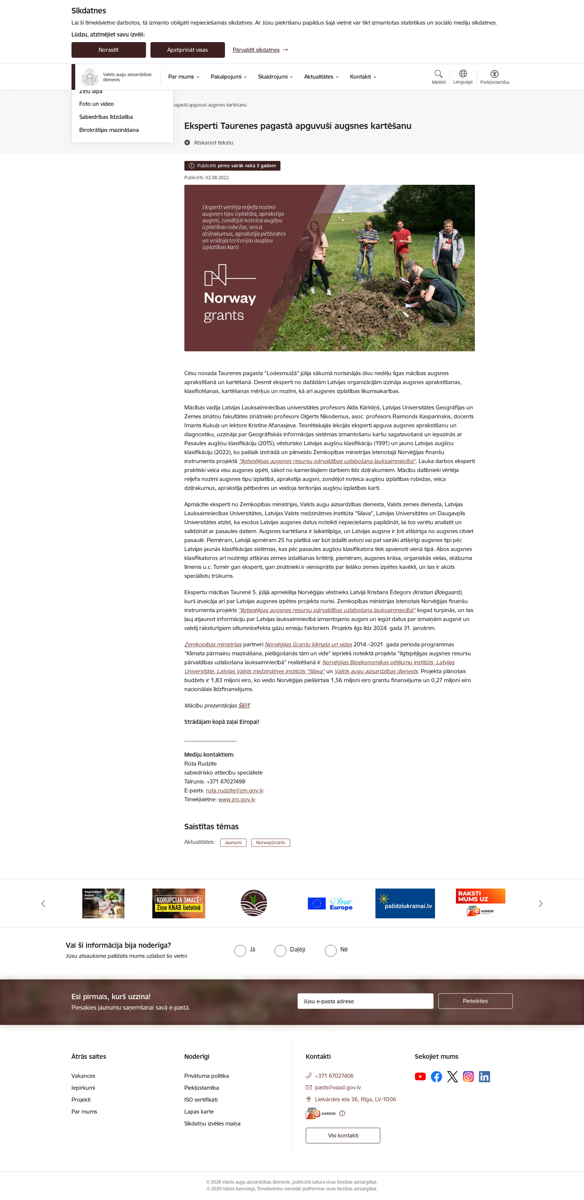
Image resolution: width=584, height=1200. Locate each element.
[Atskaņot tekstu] (214, 142)
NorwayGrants (270, 842)
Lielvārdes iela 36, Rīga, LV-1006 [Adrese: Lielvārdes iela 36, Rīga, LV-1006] (355, 1099)
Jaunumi (90, 126)
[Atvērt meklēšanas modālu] (439, 78)
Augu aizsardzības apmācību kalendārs (115, 155)
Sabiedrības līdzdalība (106, 196)
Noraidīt (108, 49)
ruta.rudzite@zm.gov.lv (234, 790)
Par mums (84, 1111)
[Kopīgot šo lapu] (494, 141)
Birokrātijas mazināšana (109, 209)
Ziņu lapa (90, 171)
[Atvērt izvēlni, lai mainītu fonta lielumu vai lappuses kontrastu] (495, 78)
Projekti (81, 1099)
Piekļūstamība (201, 1087)
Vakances (83, 1075)
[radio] (244, 949)
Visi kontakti (343, 1135)
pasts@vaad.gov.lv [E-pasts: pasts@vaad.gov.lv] (338, 1087)
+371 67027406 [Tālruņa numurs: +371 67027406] (334, 1075)
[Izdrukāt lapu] (494, 123)
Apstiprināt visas (187, 49)
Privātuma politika (206, 1075)
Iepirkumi (83, 1087)
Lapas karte (199, 1111)
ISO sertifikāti (201, 1099)
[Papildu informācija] (342, 1113)
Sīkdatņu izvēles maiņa (212, 1123)
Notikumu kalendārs (104, 139)
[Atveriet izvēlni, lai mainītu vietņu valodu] (463, 77)
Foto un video (96, 184)
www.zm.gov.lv (236, 799)
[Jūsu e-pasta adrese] (366, 1001)
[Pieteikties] (475, 1001)
